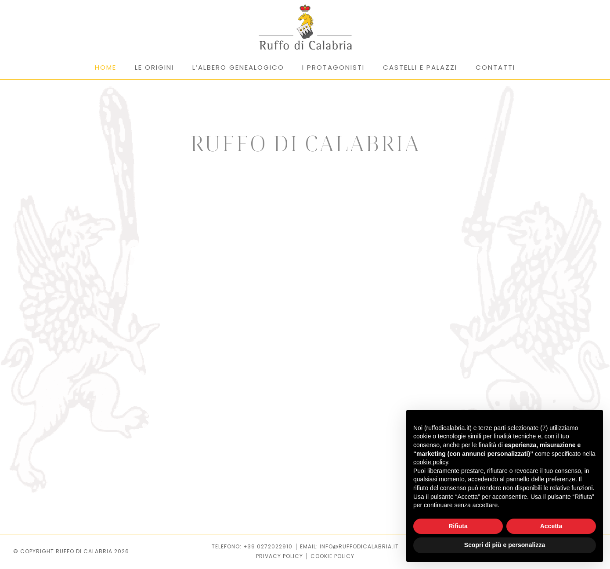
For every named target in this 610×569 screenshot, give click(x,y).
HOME (105, 67)
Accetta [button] (551, 526)
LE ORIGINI (154, 67)
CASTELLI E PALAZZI (420, 67)
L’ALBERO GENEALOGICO (238, 67)
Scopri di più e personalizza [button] (504, 544)
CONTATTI (495, 67)
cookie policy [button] (430, 462)
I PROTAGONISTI (333, 67)
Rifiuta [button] (458, 526)
